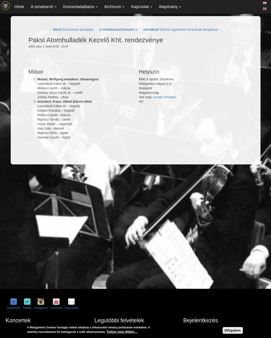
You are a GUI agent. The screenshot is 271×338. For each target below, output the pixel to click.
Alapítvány (170, 6)
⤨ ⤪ (118, 29)
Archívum (114, 6)
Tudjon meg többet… (121, 332)
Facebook (13, 308)
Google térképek (164, 97)
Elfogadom (233, 330)
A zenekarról (43, 6)
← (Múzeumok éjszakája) (71, 29)
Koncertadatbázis (80, 6)
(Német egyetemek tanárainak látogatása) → (182, 29)
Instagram (41, 308)
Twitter (27, 308)
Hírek (19, 6)
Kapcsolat (141, 6)
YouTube (56, 308)
